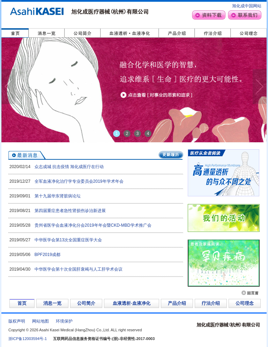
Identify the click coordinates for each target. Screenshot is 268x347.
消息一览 (52, 303)
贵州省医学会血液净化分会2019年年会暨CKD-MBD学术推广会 (93, 225)
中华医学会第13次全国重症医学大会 (68, 239)
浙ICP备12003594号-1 (27, 339)
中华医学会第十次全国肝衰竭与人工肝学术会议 (78, 269)
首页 (22, 303)
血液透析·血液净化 (131, 303)
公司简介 (86, 303)
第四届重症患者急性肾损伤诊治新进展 (70, 210)
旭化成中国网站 (246, 5)
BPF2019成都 (47, 254)
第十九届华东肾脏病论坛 (58, 196)
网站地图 (40, 321)
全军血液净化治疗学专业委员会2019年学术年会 (79, 181)
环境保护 (64, 321)
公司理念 (245, 303)
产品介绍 (177, 303)
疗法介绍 (211, 303)
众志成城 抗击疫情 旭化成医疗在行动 (69, 166)
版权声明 (16, 321)
